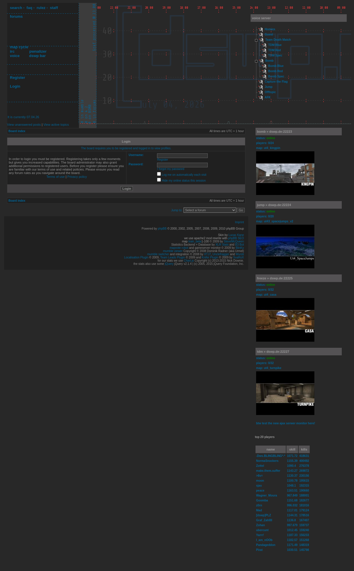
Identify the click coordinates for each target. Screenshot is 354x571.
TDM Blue (275, 45)
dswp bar (37, 56)
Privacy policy (77, 176)
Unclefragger (220, 254)
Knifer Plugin (210, 257)
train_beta (195, 241)
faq (29, 8)
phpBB (162, 228)
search (16, 8)
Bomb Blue (276, 66)
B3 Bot (239, 244)
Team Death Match (278, 39)
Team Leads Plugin (172, 257)
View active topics (56, 124)
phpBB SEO (236, 238)
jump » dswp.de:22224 (274, 205)
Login (15, 86)
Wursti (240, 254)
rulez (41, 8)
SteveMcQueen (234, 241)
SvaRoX (238, 257)
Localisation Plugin (136, 257)
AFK (268, 97)
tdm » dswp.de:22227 (273, 351)
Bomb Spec (276, 76)
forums (16, 16)
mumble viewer (173, 251)
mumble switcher (158, 254)
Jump (269, 86)
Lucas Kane (236, 235)
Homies (270, 29)
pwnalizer (37, 51)
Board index (16, 131)
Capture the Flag (276, 81)
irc (12, 51)
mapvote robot (179, 247)
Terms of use (55, 176)
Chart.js (189, 260)
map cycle (19, 47)
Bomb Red (275, 71)
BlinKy (240, 247)
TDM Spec (275, 55)
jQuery (169, 263)
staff (54, 8)
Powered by (150, 228)
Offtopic (270, 92)
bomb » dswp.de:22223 (274, 131)
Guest (269, 34)
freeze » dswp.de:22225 (275, 278)
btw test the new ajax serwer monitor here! (285, 423)
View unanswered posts (24, 124)
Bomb (269, 60)
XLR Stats (222, 244)
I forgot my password (170, 169)
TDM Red (274, 50)
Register (17, 77)
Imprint (239, 222)
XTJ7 (207, 254)
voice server (261, 18)
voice (15, 56)
